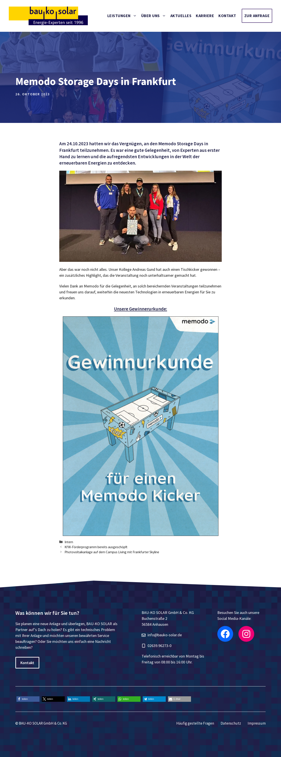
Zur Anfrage (257, 15)
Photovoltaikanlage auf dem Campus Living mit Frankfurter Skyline (112, 552)
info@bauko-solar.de (165, 634)
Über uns (154, 15)
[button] (28, 699)
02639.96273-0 (159, 645)
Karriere (205, 15)
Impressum (257, 723)
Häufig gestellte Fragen (195, 723)
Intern (69, 542)
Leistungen (123, 15)
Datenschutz (231, 723)
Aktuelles (181, 15)
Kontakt (227, 15)
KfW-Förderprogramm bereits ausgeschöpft (96, 547)
